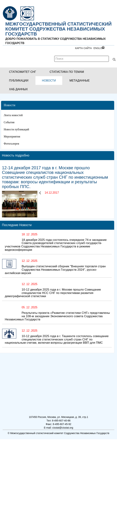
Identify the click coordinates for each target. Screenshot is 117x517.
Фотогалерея (11, 143)
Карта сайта (83, 48)
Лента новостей (13, 115)
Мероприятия (12, 136)
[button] (22, 71)
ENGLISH (99, 48)
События (9, 122)
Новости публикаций (16, 129)
